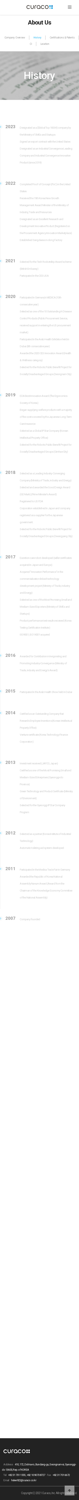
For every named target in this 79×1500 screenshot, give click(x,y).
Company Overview (14, 37)
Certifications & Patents (62, 37)
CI (31, 43)
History (37, 37)
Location (44, 43)
